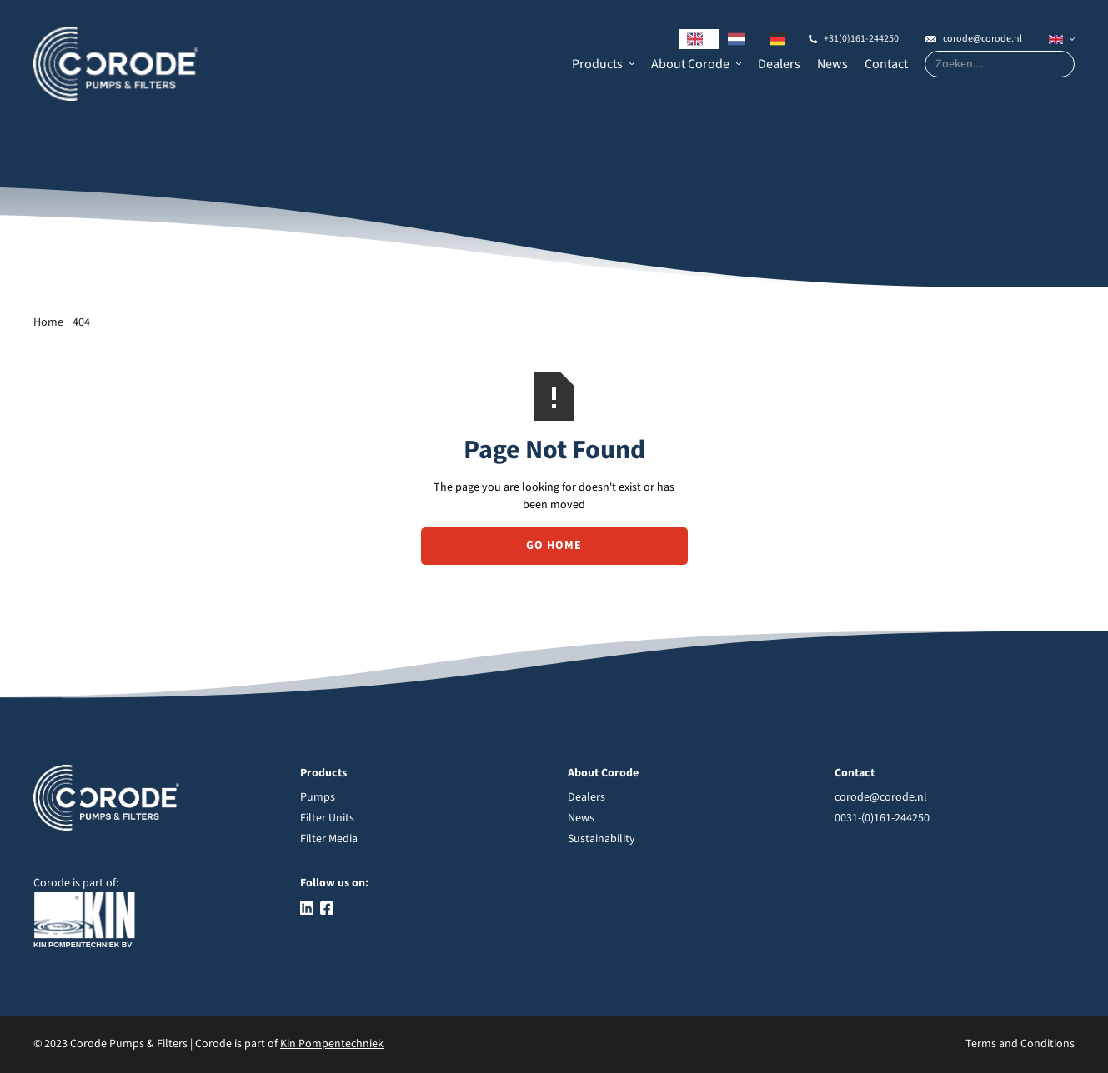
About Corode (690, 64)
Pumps (317, 797)
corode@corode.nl (982, 39)
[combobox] (699, 39)
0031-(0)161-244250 (882, 818)
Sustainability (601, 839)
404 (81, 322)
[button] (603, 64)
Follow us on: (334, 883)
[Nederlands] (740, 39)
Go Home (554, 545)
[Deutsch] (782, 39)
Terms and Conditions (1020, 1044)
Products (597, 64)
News (832, 64)
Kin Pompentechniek (332, 1044)
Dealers (779, 64)
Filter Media (329, 839)
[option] (740, 39)
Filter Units (327, 818)
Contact (886, 64)
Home (48, 322)
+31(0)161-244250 (861, 39)
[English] (699, 39)
